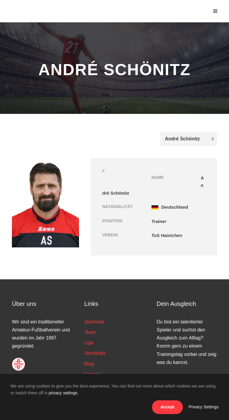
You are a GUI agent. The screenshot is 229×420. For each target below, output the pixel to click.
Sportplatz (95, 353)
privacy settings (63, 392)
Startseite (94, 321)
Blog (89, 363)
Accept (167, 406)
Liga (88, 342)
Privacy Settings (204, 406)
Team (90, 332)
